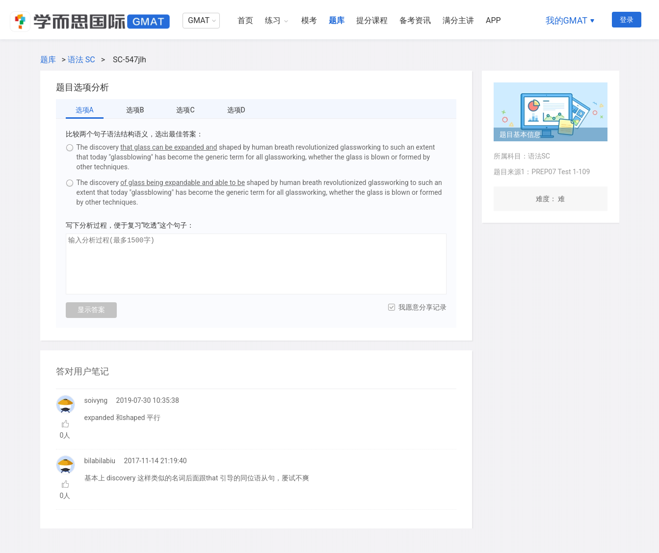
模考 (309, 20)
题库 (336, 20)
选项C (185, 110)
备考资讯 (415, 20)
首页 (245, 20)
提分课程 (372, 20)
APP (493, 20)
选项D (236, 110)
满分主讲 (458, 20)
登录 (626, 20)
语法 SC (81, 59)
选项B (135, 110)
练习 (273, 20)
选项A (85, 110)
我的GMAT (566, 20)
